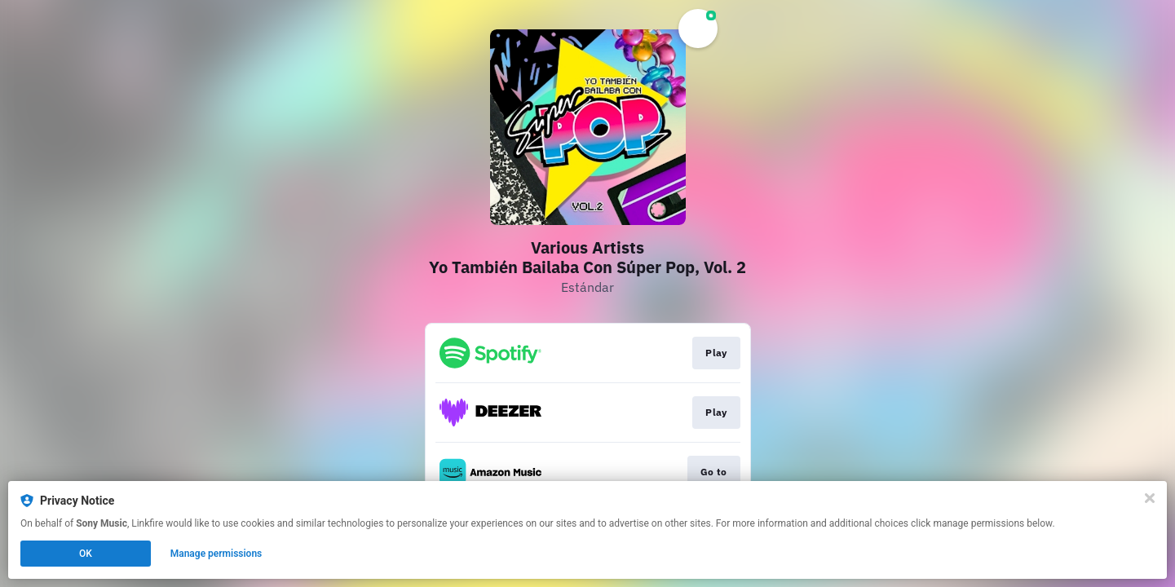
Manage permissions (216, 553)
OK (85, 553)
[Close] (1150, 498)
